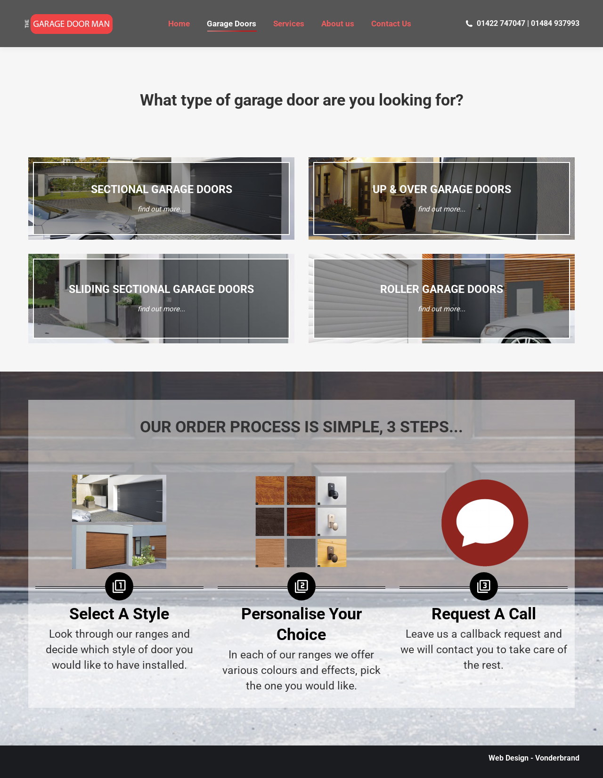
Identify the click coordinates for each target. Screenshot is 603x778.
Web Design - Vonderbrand (534, 758)
